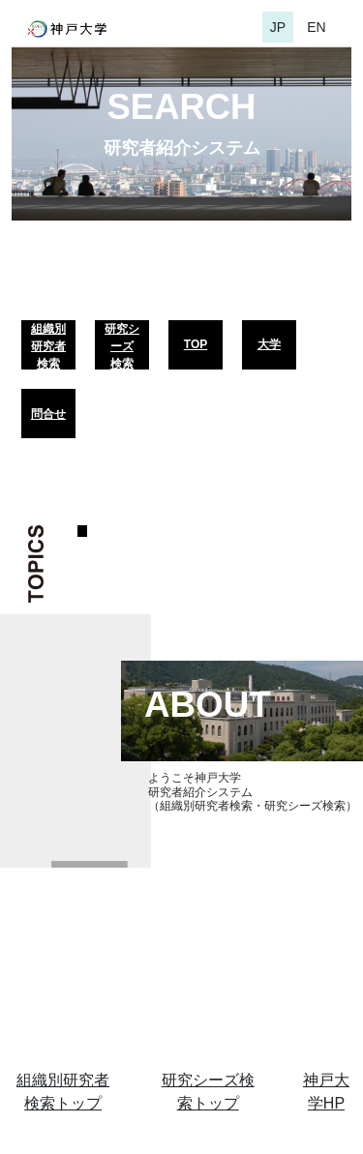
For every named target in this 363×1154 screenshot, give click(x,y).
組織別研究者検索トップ (62, 1091)
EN (316, 27)
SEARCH (182, 107)
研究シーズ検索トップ (208, 1091)
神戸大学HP (326, 1091)
